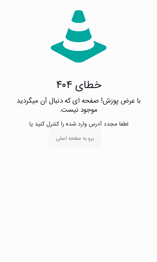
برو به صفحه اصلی (75, 138)
